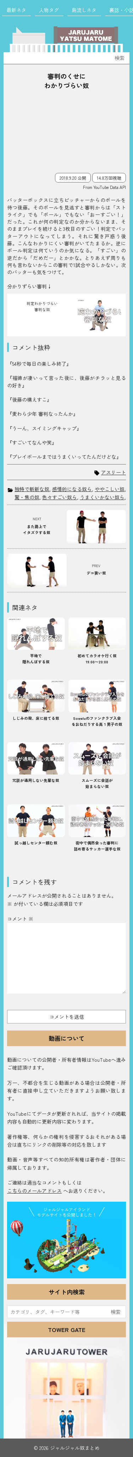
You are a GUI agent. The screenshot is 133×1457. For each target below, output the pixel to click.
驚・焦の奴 (27, 497)
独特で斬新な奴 (32, 489)
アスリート (113, 472)
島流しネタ (84, 9)
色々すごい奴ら (59, 497)
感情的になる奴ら (72, 489)
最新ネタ (16, 9)
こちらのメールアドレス (34, 1190)
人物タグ (49, 9)
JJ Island (66, 1247)
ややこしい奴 (109, 489)
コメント (20, 918)
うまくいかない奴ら (102, 497)
